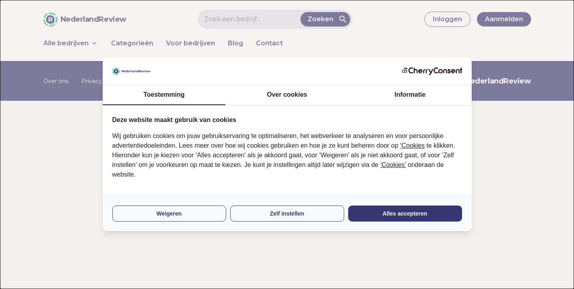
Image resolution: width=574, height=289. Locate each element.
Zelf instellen (287, 213)
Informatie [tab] (410, 94)
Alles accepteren (405, 213)
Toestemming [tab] (164, 94)
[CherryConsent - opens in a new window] (432, 71)
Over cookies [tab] (287, 94)
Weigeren (169, 213)
